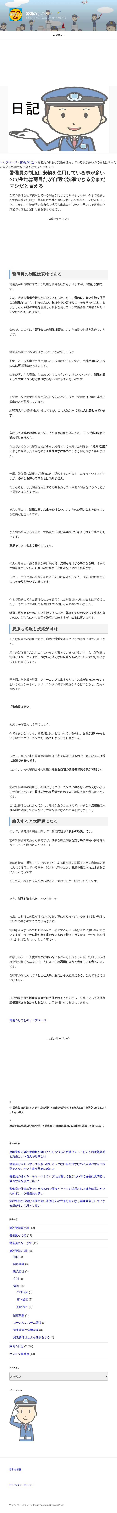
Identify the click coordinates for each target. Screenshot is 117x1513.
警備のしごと (37, 14)
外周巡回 (22, 1292)
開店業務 (18, 1264)
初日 (16, 1256)
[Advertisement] (58, 63)
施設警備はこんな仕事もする (31, 1337)
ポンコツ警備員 (19, 1353)
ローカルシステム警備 (27, 1322)
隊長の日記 (16, 1346)
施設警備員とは (19, 1227)
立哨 (16, 1278)
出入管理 (18, 1271)
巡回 (16, 1286)
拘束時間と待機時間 (26, 1330)
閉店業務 (18, 1315)
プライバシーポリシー (21, 1485)
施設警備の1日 (18, 1250)
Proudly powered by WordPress (48, 1505)
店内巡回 (22, 1299)
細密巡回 (22, 1306)
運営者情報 (15, 1469)
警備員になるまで (20, 1243)
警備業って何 (17, 1235)
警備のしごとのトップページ (27, 1020)
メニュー (58, 35)
